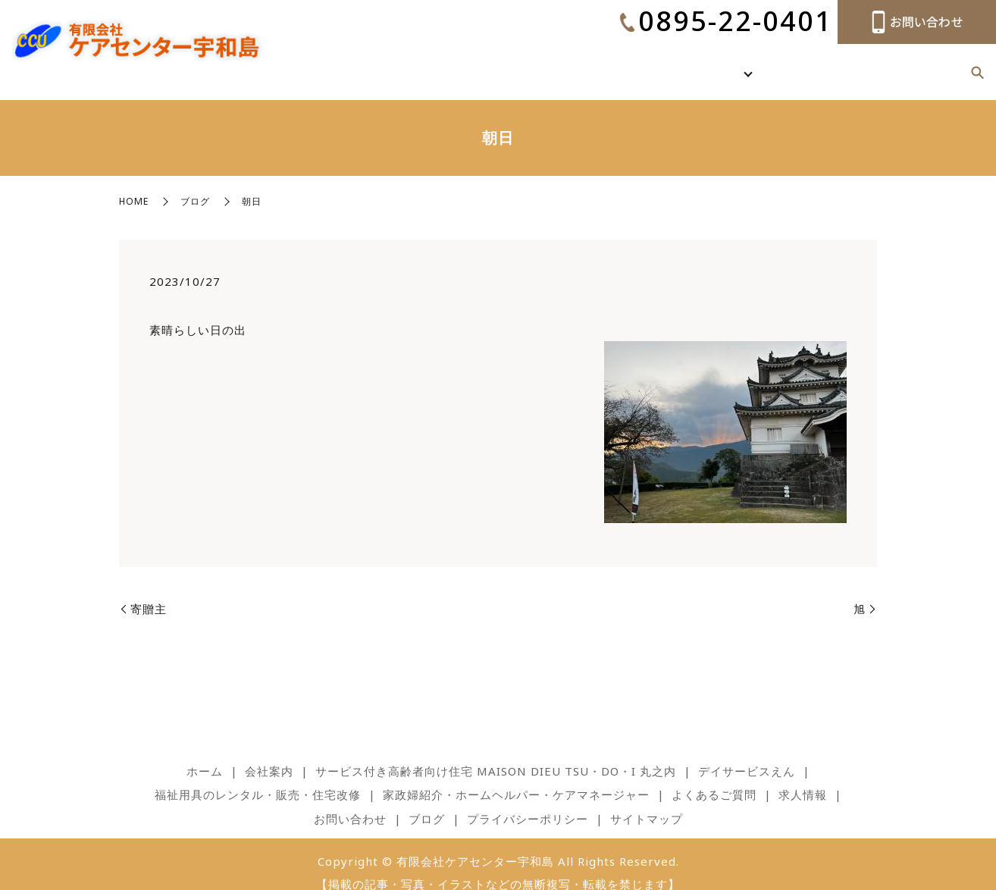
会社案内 (711, 63)
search (977, 64)
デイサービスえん (746, 754)
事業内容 (760, 63)
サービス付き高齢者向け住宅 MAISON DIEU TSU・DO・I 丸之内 (495, 754)
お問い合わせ (350, 802)
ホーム (668, 63)
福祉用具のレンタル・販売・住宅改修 (258, 777)
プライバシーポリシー (527, 802)
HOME (134, 184)
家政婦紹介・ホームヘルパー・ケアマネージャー (516, 777)
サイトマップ (646, 802)
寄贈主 (148, 592)
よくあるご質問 (837, 63)
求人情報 (902, 63)
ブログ (946, 63)
